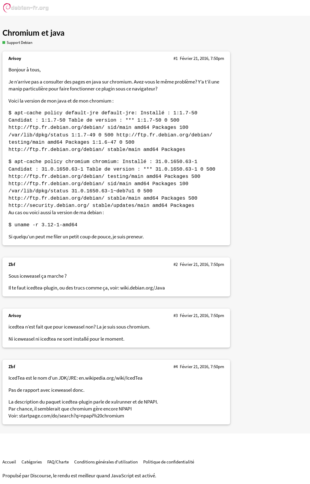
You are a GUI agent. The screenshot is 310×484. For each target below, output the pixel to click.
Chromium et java (33, 33)
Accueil (9, 462)
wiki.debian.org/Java (142, 288)
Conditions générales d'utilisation (106, 462)
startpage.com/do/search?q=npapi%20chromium (71, 416)
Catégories (31, 462)
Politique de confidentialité (168, 462)
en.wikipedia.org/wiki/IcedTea (111, 378)
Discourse (40, 476)
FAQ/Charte (58, 462)
